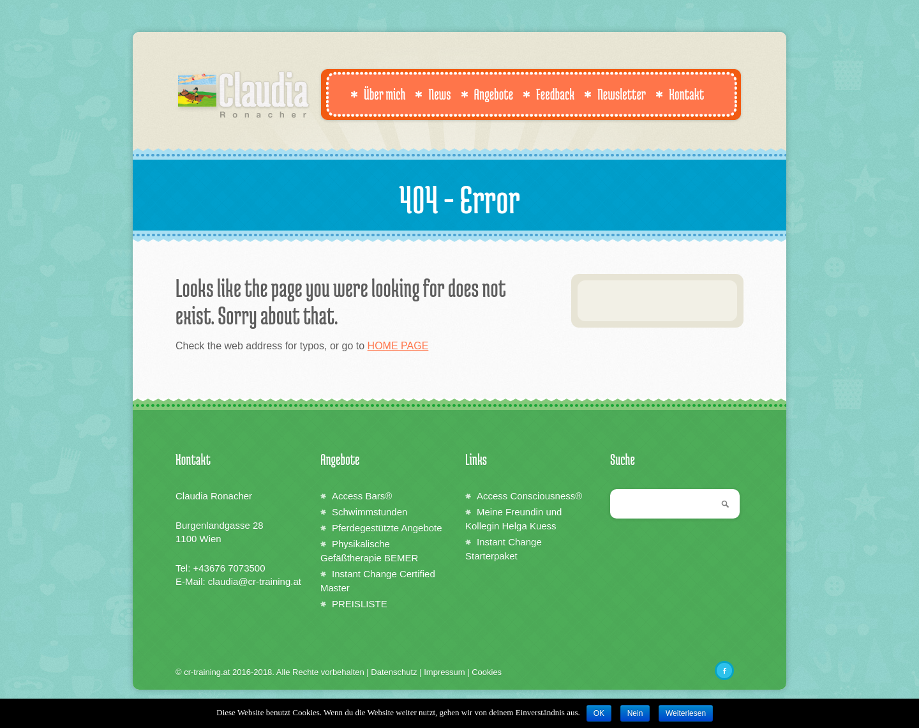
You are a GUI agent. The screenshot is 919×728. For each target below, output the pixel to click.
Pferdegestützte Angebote (387, 527)
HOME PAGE (398, 345)
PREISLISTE (359, 603)
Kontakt (679, 94)
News (433, 94)
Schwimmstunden (369, 511)
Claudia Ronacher (214, 495)
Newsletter (615, 94)
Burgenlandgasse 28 (220, 525)
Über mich (377, 94)
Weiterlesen (686, 713)
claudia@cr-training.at (254, 581)
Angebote (487, 94)
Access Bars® (362, 495)
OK (599, 713)
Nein (635, 713)
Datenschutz (394, 672)
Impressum (444, 672)
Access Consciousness (529, 495)
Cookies (487, 672)
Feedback (548, 94)
